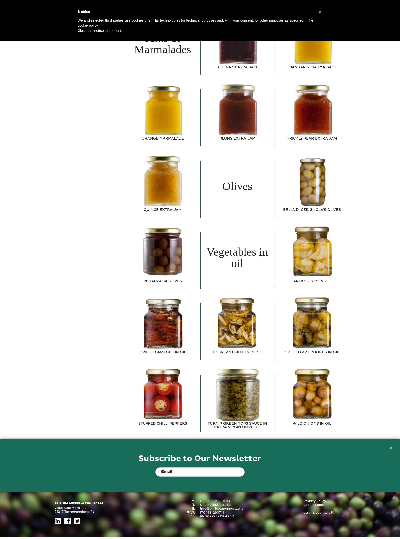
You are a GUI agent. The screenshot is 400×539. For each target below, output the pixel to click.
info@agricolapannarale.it (221, 508)
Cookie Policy (314, 505)
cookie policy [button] (88, 25)
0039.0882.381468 (215, 505)
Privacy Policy (314, 501)
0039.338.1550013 (215, 501)
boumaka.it (324, 512)
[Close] (390, 448)
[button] (320, 12)
